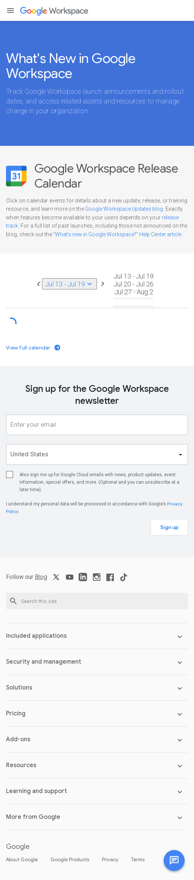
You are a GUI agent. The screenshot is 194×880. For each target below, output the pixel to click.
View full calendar (33, 347)
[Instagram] (96, 580)
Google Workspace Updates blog (124, 209)
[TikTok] (123, 580)
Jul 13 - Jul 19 (69, 283)
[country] (97, 454)
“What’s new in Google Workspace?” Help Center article (117, 234)
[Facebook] (110, 580)
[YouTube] (69, 580)
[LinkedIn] (83, 580)
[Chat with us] (174, 860)
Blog (41, 577)
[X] (56, 580)
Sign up (169, 527)
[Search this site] (97, 601)
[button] (10, 10)
